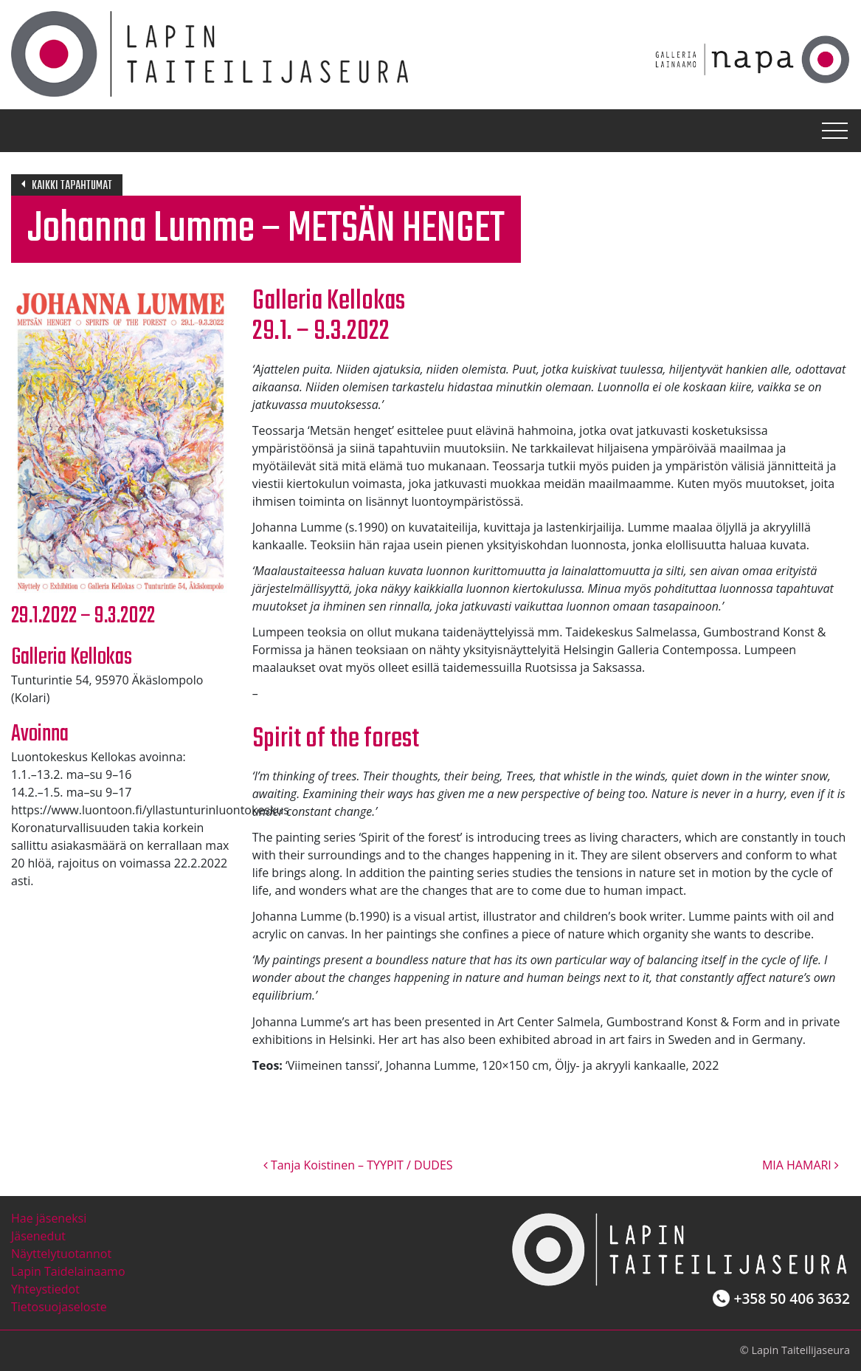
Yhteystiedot (45, 1289)
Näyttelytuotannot (61, 1253)
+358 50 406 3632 (791, 1298)
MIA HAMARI (800, 1165)
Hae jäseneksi (48, 1218)
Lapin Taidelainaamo (68, 1271)
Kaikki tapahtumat (72, 185)
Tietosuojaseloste (59, 1307)
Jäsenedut (38, 1236)
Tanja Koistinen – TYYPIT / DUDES (358, 1165)
